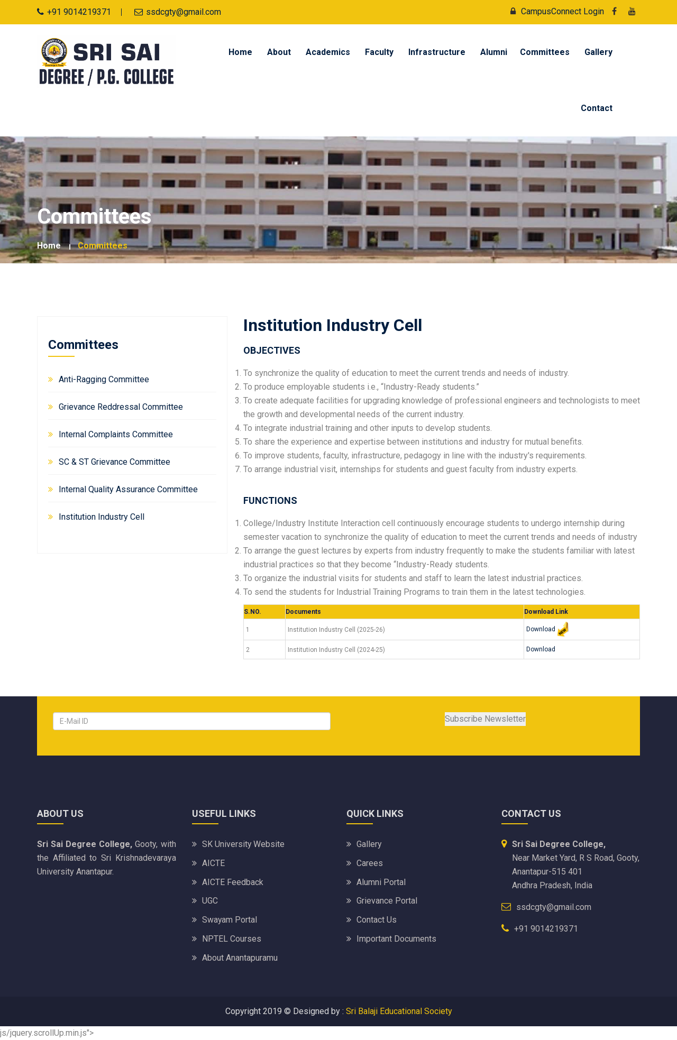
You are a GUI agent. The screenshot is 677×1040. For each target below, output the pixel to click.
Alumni (493, 52)
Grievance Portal (386, 901)
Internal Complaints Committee (116, 434)
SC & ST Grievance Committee (114, 462)
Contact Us (376, 920)
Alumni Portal (381, 882)
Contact (596, 108)
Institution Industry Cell (101, 517)
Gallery (598, 52)
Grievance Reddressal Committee (121, 407)
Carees (369, 863)
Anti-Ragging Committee (104, 379)
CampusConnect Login (554, 11)
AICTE (213, 863)
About (279, 52)
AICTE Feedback (232, 882)
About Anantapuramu (240, 958)
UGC (210, 901)
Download (540, 629)
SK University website (243, 844)
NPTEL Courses (231, 939)
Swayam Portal (230, 920)
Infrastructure (436, 52)
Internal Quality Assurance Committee (128, 489)
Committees (545, 52)
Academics (328, 52)
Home (240, 52)
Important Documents (396, 939)
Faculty (379, 52)
